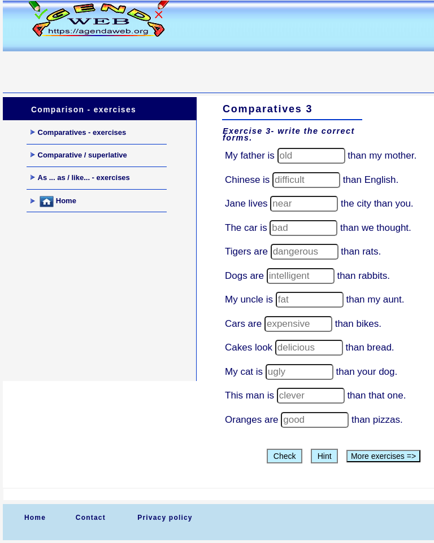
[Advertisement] (208, 65)
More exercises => (383, 456)
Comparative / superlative (79, 155)
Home (53, 201)
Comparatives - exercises (79, 132)
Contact (91, 518)
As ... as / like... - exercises (80, 177)
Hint (324, 456)
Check (284, 456)
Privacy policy (165, 518)
